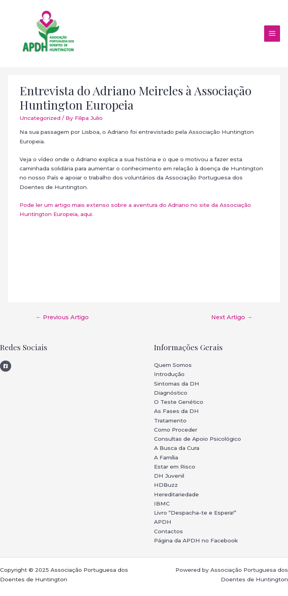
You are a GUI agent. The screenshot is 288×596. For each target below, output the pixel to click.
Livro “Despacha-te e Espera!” (195, 512)
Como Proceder (175, 429)
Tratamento (170, 420)
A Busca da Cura (176, 448)
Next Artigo (232, 317)
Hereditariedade (176, 494)
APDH (162, 522)
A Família (166, 457)
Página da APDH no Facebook (196, 540)
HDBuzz (166, 485)
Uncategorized (39, 118)
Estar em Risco (174, 466)
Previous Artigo (62, 317)
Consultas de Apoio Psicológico (197, 439)
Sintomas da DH (176, 383)
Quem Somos (173, 365)
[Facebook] (5, 366)
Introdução (169, 374)
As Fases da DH (176, 411)
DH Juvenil (169, 476)
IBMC (162, 503)
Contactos (168, 531)
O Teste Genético (178, 402)
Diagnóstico (170, 393)
